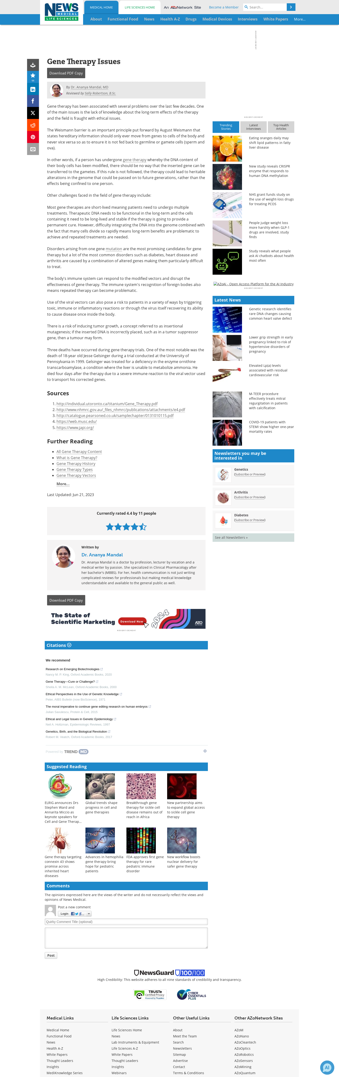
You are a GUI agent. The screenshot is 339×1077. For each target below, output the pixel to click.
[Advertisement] (126, 618)
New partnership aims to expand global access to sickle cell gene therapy (186, 809)
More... (279, 19)
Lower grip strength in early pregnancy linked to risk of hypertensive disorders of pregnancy (271, 480)
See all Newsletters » (231, 673)
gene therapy (134, 159)
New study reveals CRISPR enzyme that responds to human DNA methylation (269, 171)
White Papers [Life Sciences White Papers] (122, 1053)
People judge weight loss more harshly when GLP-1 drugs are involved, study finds (269, 229)
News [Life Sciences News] (116, 1035)
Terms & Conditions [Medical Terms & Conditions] (188, 1072)
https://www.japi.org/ (75, 427)
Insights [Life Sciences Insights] (118, 1066)
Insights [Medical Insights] (53, 1066)
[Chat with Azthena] (327, 1068)
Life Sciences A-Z (125, 1047)
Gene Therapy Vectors (76, 475)
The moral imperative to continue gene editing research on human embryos (98, 706)
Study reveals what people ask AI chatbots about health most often (271, 256)
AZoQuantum (244, 1072)
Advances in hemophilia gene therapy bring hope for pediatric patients (104, 863)
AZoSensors (243, 1059)
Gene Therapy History (75, 463)
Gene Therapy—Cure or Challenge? (72, 681)
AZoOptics (242, 1047)
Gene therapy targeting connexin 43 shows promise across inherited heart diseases (63, 865)
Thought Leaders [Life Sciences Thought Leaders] (125, 1059)
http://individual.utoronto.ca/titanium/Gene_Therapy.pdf (106, 403)
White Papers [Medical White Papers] (57, 1053)
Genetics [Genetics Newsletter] (241, 605)
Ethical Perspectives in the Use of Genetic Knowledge (84, 694)
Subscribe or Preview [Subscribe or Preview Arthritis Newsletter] (249, 633)
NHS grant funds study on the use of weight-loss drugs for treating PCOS (271, 199)
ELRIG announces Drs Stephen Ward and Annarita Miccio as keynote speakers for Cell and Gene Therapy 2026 (63, 814)
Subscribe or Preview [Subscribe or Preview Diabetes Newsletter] (249, 656)
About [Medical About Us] (177, 1029)
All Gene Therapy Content (79, 451)
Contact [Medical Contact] (179, 1066)
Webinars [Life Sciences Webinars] (119, 1072)
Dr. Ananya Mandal (102, 555)
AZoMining (242, 1066)
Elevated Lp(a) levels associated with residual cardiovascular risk (268, 507)
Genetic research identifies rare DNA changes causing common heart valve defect (270, 450)
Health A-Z (55, 1047)
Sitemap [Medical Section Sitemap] (179, 1053)
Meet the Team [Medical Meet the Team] (185, 1035)
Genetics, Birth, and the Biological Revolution (78, 731)
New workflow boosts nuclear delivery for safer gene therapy (183, 861)
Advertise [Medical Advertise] (180, 1059)
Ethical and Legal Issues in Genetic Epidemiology (81, 719)
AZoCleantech (245, 1041)
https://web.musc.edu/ (76, 421)
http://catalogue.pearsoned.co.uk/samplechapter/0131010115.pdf (115, 415)
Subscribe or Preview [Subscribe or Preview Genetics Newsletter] (249, 610)
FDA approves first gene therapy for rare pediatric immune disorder (145, 863)
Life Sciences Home (140, 7)
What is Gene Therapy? (76, 457)
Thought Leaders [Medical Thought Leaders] (60, 1059)
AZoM (238, 1029)
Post (51, 954)
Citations (59, 644)
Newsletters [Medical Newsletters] (182, 1047)
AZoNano (241, 1035)
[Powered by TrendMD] (67, 751)
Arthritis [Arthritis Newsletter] (241, 628)
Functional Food (59, 1035)
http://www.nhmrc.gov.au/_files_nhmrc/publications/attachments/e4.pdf (120, 409)
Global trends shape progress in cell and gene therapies (101, 807)
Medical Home (101, 7)
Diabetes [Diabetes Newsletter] (241, 651)
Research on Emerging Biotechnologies (74, 669)
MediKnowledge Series (65, 1072)
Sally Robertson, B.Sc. (100, 93)
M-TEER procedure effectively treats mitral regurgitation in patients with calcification (268, 537)
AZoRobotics (244, 1053)
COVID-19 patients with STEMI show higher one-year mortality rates (271, 563)
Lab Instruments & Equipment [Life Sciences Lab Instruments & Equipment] (135, 1041)
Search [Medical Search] (178, 1041)
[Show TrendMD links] (205, 750)
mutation (114, 248)
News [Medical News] (51, 1041)
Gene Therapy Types (74, 469)
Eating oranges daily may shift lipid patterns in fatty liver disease (270, 143)
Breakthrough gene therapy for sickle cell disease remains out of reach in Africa (144, 809)
